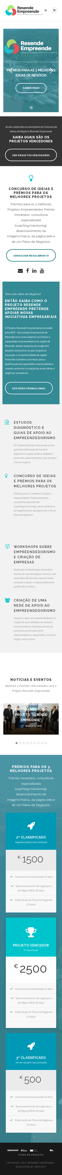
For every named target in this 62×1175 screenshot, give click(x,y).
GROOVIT (40, 1166)
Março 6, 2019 (33, 726)
